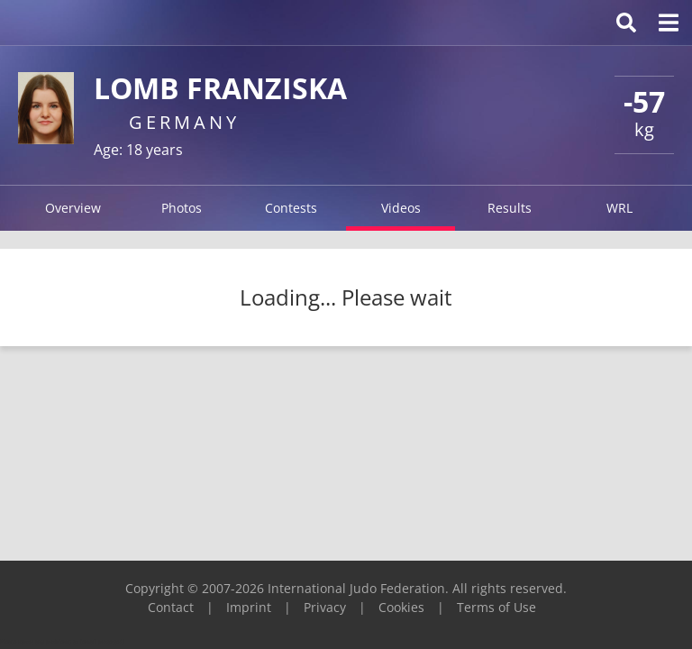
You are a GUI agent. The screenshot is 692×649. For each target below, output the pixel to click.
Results (509, 207)
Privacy (325, 607)
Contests (291, 207)
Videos (401, 207)
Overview (73, 207)
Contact (171, 607)
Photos (181, 207)
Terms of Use (496, 607)
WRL (619, 207)
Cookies (401, 607)
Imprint (248, 607)
